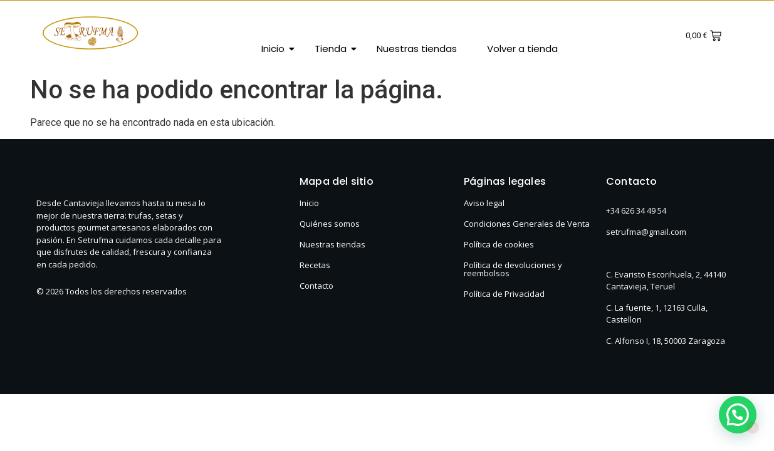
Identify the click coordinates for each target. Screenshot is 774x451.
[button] (737, 414)
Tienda (335, 48)
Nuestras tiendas (417, 48)
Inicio (277, 48)
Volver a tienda (522, 48)
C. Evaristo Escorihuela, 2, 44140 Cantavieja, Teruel (666, 281)
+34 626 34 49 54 (636, 210)
